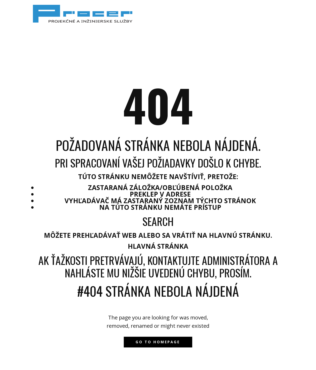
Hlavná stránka (158, 246)
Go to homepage (158, 342)
